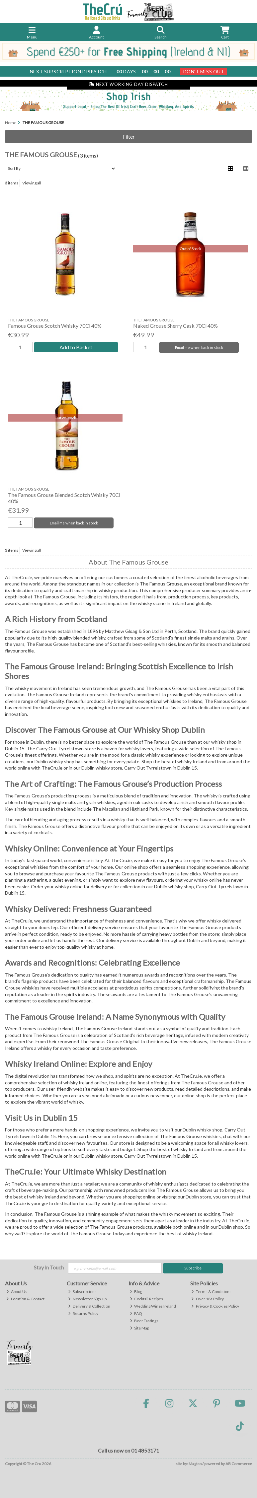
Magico (195, 1463)
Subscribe (193, 1267)
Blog (136, 1291)
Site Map (139, 1328)
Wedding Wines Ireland (153, 1306)
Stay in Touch (49, 1267)
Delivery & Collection (89, 1306)
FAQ (136, 1313)
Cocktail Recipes (146, 1298)
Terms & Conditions (211, 1291)
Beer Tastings (144, 1320)
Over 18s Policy (207, 1298)
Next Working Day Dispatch (128, 84)
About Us (16, 1291)
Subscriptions (82, 1291)
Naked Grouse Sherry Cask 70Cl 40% (175, 325)
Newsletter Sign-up (87, 1298)
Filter (129, 136)
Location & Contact (25, 1298)
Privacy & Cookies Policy (215, 1306)
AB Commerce (238, 1463)
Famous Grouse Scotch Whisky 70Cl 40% (55, 325)
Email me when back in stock (199, 347)
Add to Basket (75, 347)
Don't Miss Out (203, 71)
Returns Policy (83, 1313)
